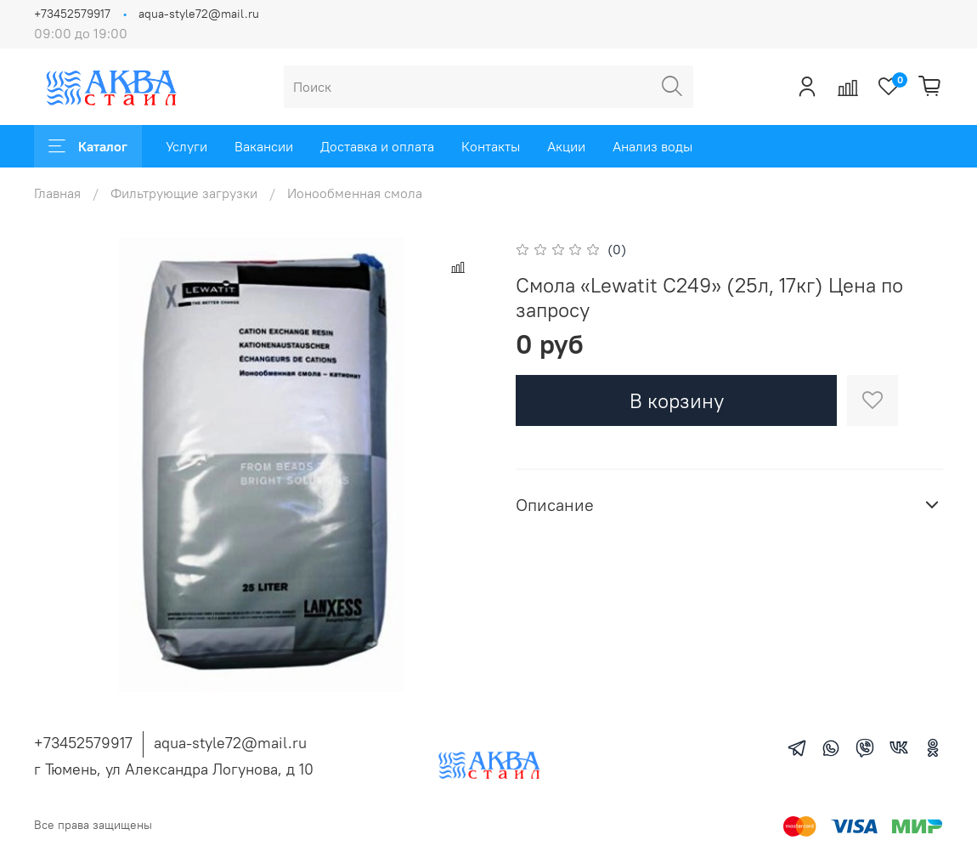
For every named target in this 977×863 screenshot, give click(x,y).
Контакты (490, 146)
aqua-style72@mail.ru (198, 13)
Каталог (87, 146)
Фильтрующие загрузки (183, 193)
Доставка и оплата (377, 146)
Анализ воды (652, 146)
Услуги (186, 146)
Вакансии (263, 146)
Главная (57, 193)
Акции (566, 146)
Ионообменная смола (354, 193)
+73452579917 (72, 13)
